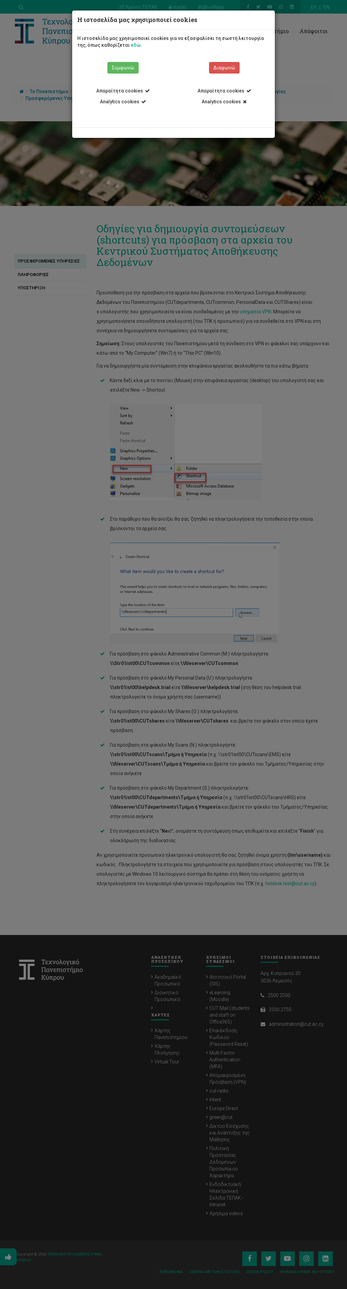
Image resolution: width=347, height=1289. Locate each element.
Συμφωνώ (123, 67)
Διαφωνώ (224, 67)
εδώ (136, 45)
